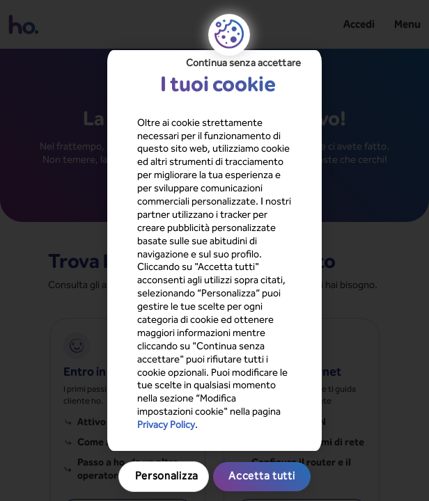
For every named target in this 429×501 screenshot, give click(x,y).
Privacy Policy (229, 313)
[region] (215, 250)
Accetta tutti (214, 379)
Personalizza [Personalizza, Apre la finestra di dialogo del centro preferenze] (214, 349)
